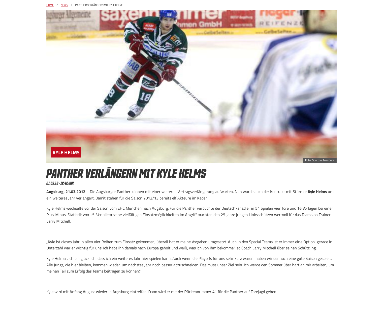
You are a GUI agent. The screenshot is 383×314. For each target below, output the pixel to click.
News (64, 5)
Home (50, 5)
